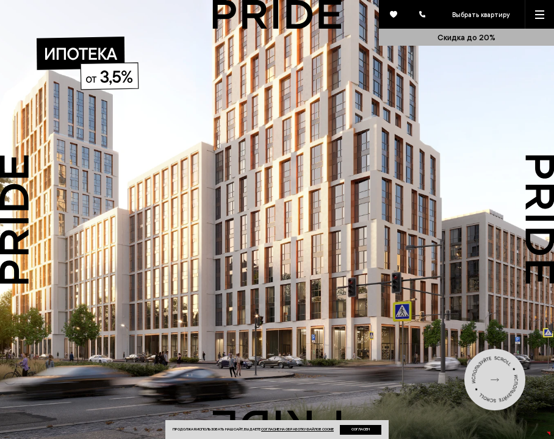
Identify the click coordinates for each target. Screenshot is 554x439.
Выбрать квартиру (480, 14)
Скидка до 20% (466, 37)
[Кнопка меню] (539, 14)
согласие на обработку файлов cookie (297, 429)
